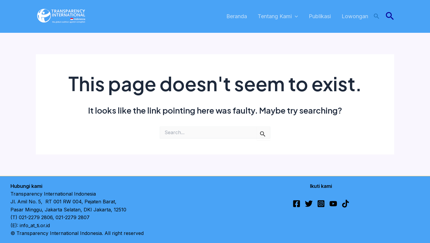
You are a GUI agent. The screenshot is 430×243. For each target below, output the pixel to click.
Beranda (236, 16)
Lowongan (355, 16)
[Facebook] (296, 204)
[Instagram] (321, 204)
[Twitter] (309, 204)
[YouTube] (333, 204)
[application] (295, 16)
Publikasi (320, 16)
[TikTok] (345, 204)
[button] (377, 16)
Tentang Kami (278, 16)
